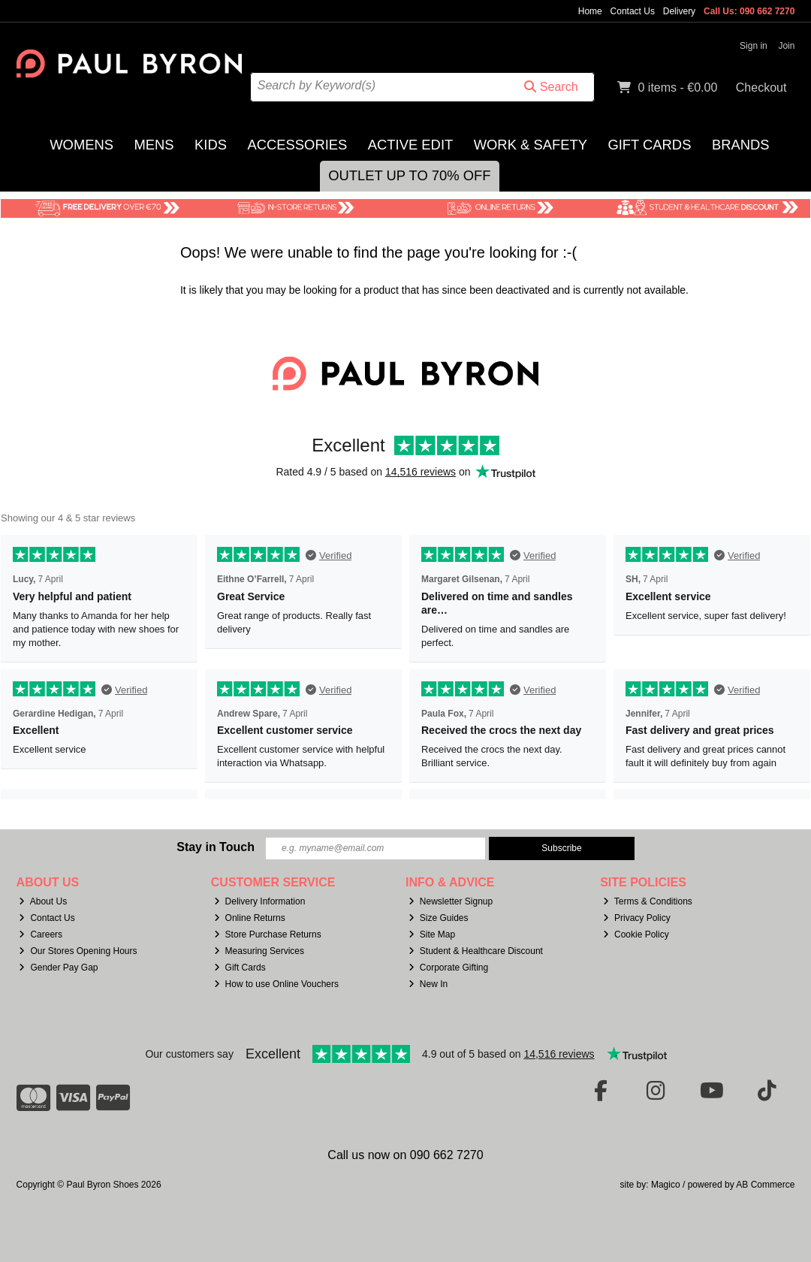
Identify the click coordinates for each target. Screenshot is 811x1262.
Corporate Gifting (448, 967)
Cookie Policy (636, 934)
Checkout (761, 87)
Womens (81, 144)
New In (428, 984)
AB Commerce (765, 1184)
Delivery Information (260, 901)
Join (786, 46)
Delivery (679, 11)
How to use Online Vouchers (276, 984)
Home (590, 11)
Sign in (753, 46)
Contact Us (633, 11)
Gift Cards (649, 144)
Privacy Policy (637, 918)
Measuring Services (259, 951)
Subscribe (561, 848)
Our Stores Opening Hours (78, 951)
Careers (40, 934)
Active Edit (410, 144)
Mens (154, 144)
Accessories (297, 144)
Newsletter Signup (451, 901)
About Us (43, 901)
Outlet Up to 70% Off (409, 175)
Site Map (432, 934)
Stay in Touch (215, 847)
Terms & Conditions (647, 901)
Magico (665, 1184)
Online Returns (249, 918)
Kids (210, 144)
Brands (741, 144)
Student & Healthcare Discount (476, 951)
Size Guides (439, 918)
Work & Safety (530, 144)
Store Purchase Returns (267, 934)
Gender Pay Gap (58, 967)
